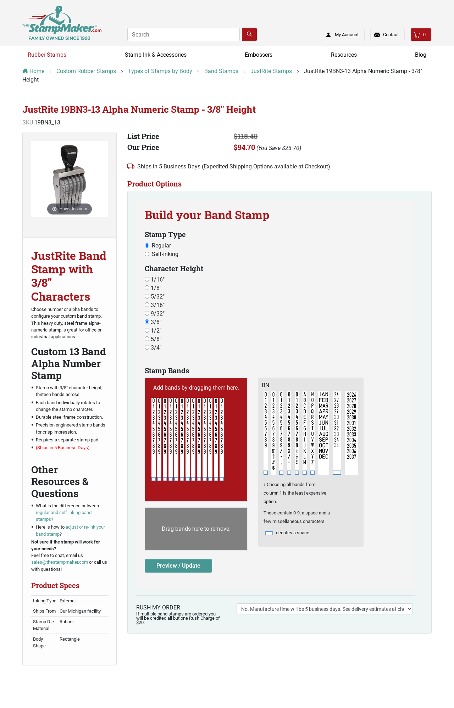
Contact (391, 34)
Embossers (258, 54)
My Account (340, 33)
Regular (161, 245)
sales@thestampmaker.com (59, 562)
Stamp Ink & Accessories (156, 54)
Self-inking (165, 254)
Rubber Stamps (47, 54)
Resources (344, 54)
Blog (420, 54)
